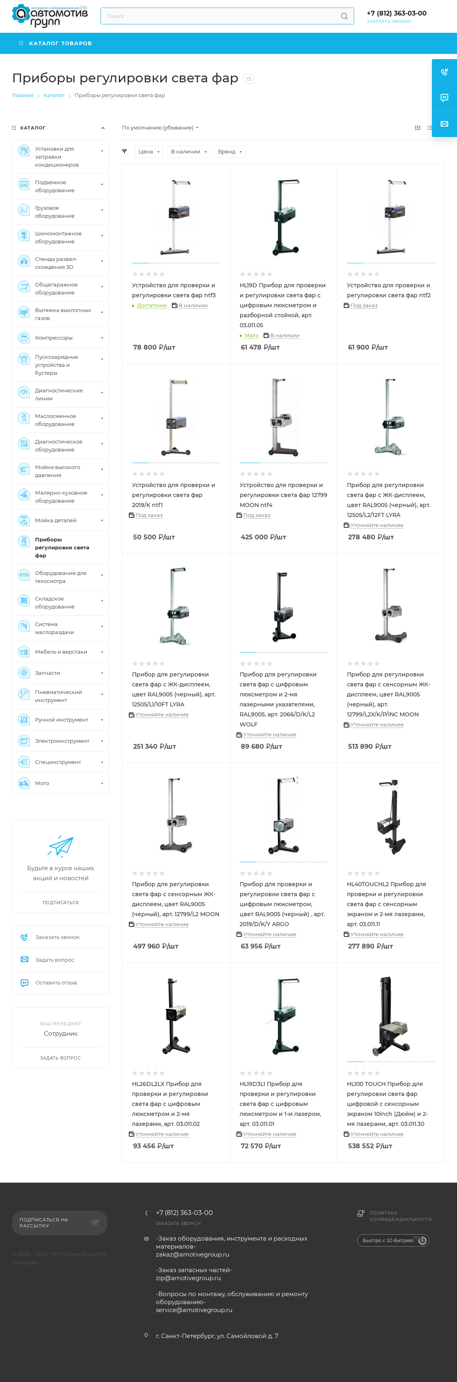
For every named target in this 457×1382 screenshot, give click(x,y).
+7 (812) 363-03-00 (397, 13)
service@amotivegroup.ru (194, 1310)
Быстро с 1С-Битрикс (388, 1240)
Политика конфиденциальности (400, 1216)
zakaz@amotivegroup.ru (192, 1254)
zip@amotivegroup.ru (188, 1278)
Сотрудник (61, 1033)
